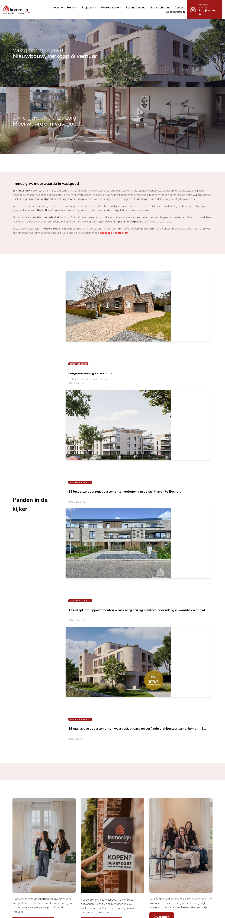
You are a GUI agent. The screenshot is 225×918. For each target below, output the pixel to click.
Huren (72, 7)
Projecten (89, 7)
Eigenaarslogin (175, 12)
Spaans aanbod (136, 7)
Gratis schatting (160, 7)
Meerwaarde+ (111, 7)
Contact (180, 7)
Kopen (57, 7)
